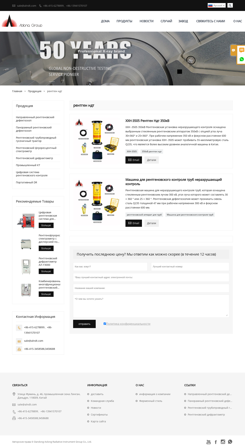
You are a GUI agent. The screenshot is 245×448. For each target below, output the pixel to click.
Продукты (124, 21)
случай (166, 21)
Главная (17, 91)
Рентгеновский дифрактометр (34, 158)
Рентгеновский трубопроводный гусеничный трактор (36, 139)
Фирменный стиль (150, 401)
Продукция (34, 91)
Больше (46, 225)
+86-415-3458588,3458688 (39, 348)
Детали (151, 160)
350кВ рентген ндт (152, 151)
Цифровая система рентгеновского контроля (31, 173)
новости (146, 21)
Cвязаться (19, 385)
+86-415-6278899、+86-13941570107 (65, 5)
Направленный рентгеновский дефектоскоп (35, 118)
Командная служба (102, 401)
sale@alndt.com (26, 5)
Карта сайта (98, 421)
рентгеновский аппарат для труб (144, 214)
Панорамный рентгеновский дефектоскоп (34, 129)
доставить (97, 394)
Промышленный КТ (28, 165)
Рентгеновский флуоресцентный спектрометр (36, 149)
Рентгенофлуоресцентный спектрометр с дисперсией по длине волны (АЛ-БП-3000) (49, 238)
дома (105, 21)
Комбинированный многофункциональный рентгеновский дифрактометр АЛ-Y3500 (49, 284)
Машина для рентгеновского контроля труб (190, 214)
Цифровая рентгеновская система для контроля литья (48, 215)
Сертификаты (99, 414)
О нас (237, 21)
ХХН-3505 (132, 151)
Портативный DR (26, 182)
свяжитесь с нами (210, 21)
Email (133, 160)
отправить (84, 323)
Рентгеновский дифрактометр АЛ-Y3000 (48, 261)
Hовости (96, 407)
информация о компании (154, 394)
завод (183, 21)
